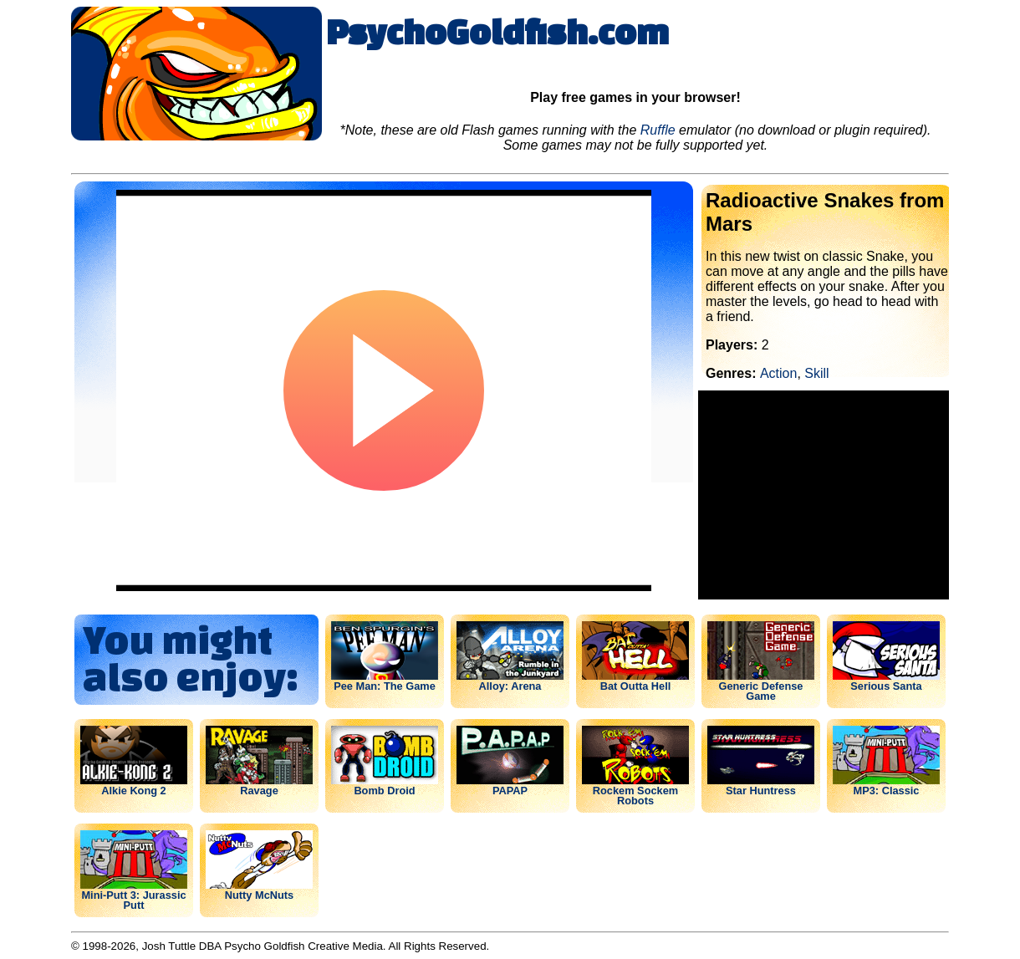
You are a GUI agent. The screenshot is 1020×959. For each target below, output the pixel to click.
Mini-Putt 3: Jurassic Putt (133, 900)
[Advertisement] (823, 494)
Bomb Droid (384, 790)
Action (778, 373)
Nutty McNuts (259, 894)
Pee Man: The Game (385, 685)
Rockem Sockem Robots (635, 795)
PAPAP (510, 790)
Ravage (259, 790)
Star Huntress (761, 790)
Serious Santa (885, 685)
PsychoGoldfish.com (497, 31)
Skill (816, 373)
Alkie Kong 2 (133, 790)
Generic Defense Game (760, 690)
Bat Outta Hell (635, 685)
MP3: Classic (887, 790)
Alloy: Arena (510, 685)
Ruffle (658, 130)
